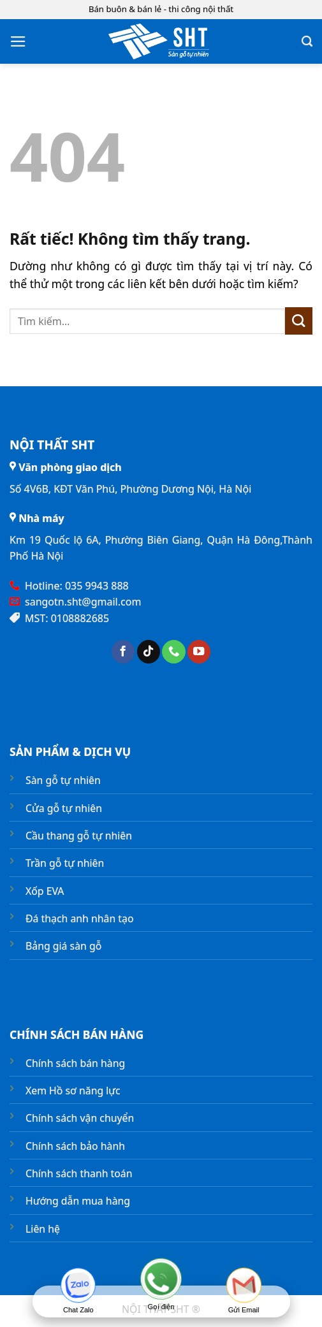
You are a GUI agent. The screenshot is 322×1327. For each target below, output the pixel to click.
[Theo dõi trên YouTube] (198, 652)
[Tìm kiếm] (307, 41)
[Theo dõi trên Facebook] (123, 652)
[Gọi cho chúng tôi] (173, 652)
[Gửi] (298, 321)
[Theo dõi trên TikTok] (148, 652)
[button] (18, 41)
